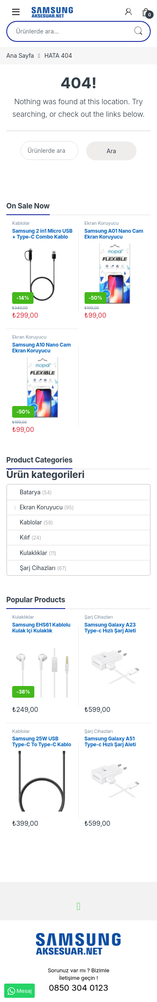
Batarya (24, 492)
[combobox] (66, 31)
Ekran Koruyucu (102, 223)
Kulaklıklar (27, 552)
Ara (138, 31)
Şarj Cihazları (31, 567)
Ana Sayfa (20, 55)
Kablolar (21, 223)
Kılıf (18, 537)
